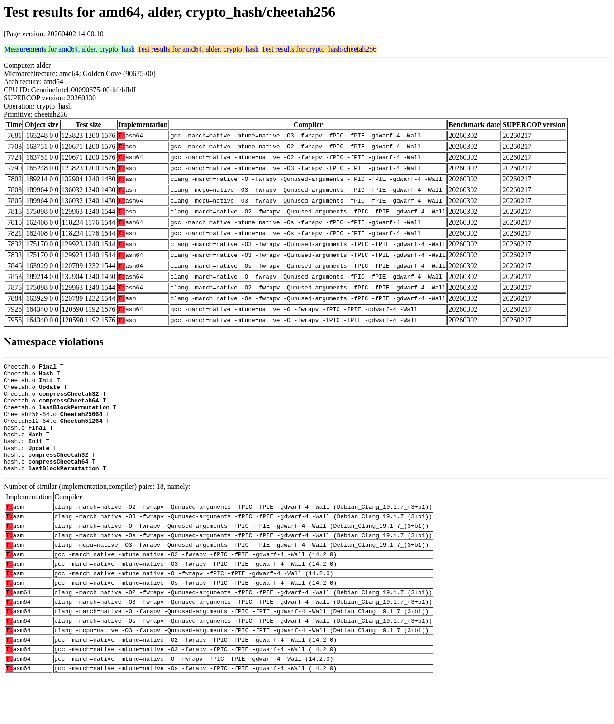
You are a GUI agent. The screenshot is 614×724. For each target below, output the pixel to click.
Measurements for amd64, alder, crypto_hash (69, 49)
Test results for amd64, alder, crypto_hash (198, 49)
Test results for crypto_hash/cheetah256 (319, 49)
